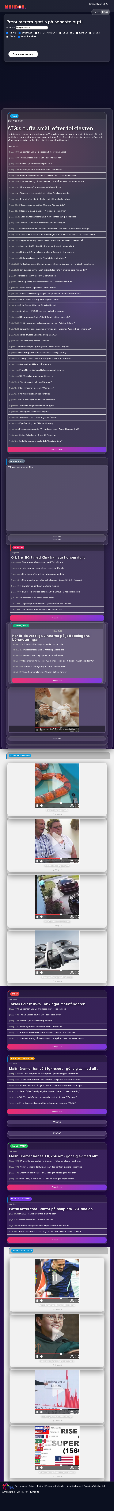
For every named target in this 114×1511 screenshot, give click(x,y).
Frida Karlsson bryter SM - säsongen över (40, 157)
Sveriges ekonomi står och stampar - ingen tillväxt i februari (52, 580)
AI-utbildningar (74, 1486)
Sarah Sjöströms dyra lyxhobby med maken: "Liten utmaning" (50, 1091)
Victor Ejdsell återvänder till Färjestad (37, 435)
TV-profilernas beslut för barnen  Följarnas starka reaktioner (50, 1079)
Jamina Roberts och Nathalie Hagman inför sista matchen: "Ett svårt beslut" (58, 234)
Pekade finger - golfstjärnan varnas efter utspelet (44, 346)
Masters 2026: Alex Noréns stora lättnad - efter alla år (47, 246)
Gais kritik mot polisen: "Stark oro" (36, 388)
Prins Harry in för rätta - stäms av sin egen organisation (46, 1178)
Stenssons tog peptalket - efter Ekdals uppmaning (45, 193)
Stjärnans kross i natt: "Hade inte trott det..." (43, 258)
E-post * (10, 27)
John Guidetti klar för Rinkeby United (37, 305)
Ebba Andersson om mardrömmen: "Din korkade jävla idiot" (49, 175)
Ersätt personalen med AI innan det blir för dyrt (45, 672)
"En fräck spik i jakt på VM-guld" (35, 382)
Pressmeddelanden (55, 1486)
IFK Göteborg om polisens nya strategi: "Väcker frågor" (47, 323)
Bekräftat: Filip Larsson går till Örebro (38, 417)
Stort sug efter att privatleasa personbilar (43, 574)
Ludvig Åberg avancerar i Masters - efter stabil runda (45, 281)
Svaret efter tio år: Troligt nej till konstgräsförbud (45, 199)
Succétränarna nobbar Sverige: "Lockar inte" (42, 205)
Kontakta (34, 1491)
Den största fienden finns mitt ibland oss (42, 609)
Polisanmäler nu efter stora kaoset (38, 597)
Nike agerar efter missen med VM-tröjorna (40, 187)
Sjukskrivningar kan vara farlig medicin (40, 586)
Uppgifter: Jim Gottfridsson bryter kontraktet (43, 151)
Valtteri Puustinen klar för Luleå (34, 393)
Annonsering (8, 1491)
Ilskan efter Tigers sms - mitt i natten (38, 287)
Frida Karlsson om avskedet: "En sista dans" (40, 441)
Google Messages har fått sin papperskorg (44, 650)
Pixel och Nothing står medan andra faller (44, 644)
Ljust (96, 12)
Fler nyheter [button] (57, 618)
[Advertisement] (57, 86)
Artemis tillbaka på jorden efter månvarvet (44, 655)
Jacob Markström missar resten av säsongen (43, 222)
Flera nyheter (57, 449)
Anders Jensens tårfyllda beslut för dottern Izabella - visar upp (50, 1085)
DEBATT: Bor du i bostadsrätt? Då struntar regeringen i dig (51, 591)
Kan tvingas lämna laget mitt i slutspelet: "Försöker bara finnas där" (53, 270)
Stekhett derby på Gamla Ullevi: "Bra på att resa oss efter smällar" (53, 181)
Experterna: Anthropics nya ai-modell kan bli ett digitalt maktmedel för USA (58, 661)
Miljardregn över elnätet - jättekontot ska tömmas (46, 603)
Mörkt (105, 12)
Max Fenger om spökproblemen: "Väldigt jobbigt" (44, 352)
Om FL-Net (22, 1491)
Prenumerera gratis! (23, 54)
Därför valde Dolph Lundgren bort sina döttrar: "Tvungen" (48, 1097)
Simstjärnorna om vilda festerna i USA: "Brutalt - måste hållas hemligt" (55, 228)
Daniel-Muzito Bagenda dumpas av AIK (38, 334)
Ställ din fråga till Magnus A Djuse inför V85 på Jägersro (48, 216)
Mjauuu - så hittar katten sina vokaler (37, 1213)
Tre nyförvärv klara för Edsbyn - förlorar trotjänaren (45, 358)
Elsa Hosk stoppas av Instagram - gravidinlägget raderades (48, 1073)
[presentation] (23, 43)
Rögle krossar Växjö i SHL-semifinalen (37, 275)
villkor (34, 36)
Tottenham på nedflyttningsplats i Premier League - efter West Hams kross (57, 264)
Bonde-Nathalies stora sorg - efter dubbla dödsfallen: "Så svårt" (51, 1231)
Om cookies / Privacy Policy (29, 1486)
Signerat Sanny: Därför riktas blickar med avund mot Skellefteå (51, 240)
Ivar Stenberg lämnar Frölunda (34, 340)
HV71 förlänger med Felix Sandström (37, 399)
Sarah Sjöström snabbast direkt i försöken (41, 169)
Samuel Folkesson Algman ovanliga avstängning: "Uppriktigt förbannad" (55, 329)
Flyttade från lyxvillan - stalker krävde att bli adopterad (47, 252)
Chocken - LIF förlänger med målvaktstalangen (42, 311)
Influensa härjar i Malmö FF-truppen (37, 405)
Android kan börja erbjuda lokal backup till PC (45, 666)
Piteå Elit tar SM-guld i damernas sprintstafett (42, 370)
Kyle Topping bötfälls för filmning (36, 423)
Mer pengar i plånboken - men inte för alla (43, 568)
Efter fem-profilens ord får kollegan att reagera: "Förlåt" (47, 1103)
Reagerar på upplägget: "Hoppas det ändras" (43, 210)
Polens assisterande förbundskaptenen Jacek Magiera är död (49, 429)
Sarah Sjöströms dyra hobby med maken (39, 299)
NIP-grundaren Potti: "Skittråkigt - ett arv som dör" (44, 317)
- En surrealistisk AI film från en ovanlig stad (57, 729)
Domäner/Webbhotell (94, 1486)
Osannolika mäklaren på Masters (35, 364)
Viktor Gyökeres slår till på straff (36, 163)
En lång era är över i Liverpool (34, 411)
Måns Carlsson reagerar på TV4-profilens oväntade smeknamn (50, 293)
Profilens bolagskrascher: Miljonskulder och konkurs (43, 1225)
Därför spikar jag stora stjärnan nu (36, 376)
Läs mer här (13, 146)
